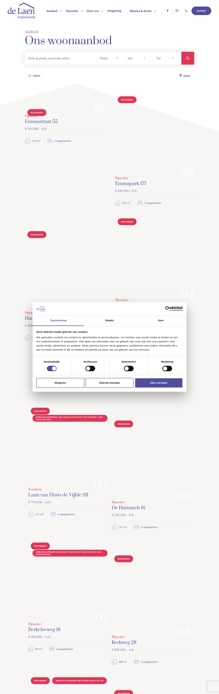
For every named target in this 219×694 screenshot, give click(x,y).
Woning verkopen (163, 629)
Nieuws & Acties (141, 11)
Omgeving (114, 11)
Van (130, 58)
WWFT (124, 683)
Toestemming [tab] (58, 320)
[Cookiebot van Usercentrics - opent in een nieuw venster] (168, 308)
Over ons (93, 11)
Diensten (72, 11)
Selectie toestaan (109, 382)
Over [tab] (161, 320)
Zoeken (187, 58)
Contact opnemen (129, 246)
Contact (201, 10)
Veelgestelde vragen (123, 634)
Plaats (104, 58)
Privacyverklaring (105, 683)
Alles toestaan (159, 382)
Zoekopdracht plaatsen (92, 246)
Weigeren (60, 382)
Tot (158, 58)
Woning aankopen (163, 624)
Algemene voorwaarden (76, 683)
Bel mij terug (126, 535)
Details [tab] (109, 320)
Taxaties (158, 634)
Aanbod (52, 11)
